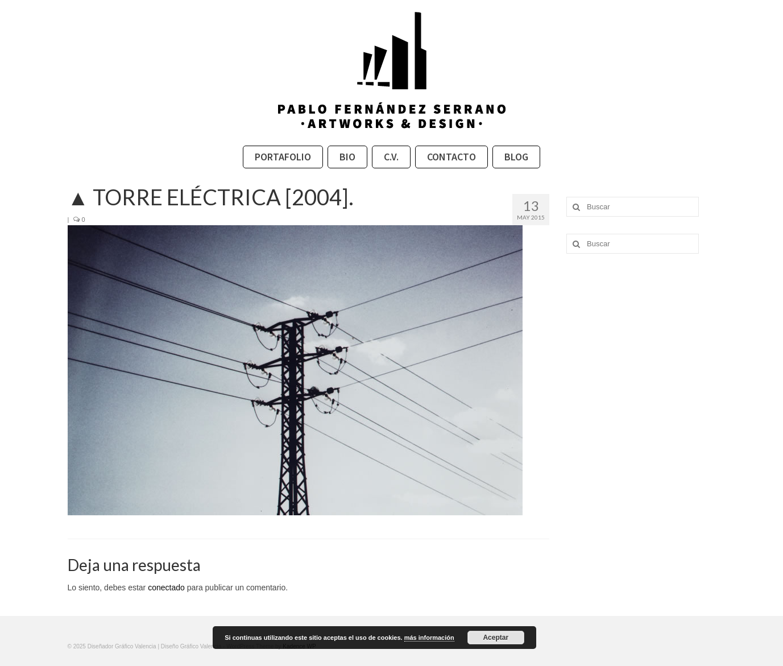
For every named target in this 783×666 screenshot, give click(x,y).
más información (429, 637)
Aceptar (495, 638)
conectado (166, 587)
